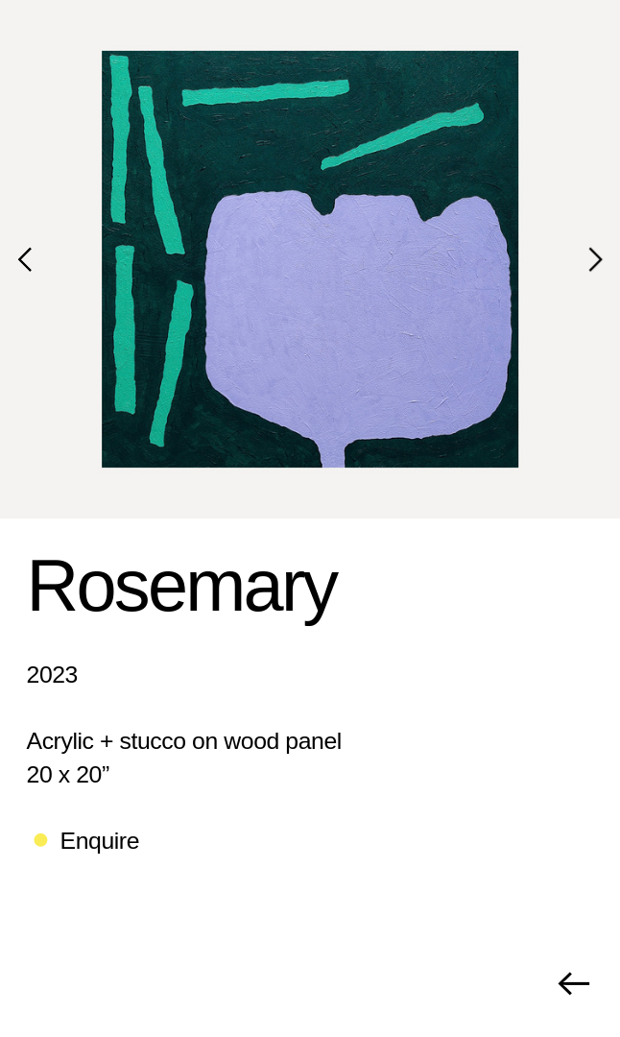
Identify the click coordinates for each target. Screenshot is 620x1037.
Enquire (99, 841)
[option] (310, 259)
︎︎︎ (573, 984)
